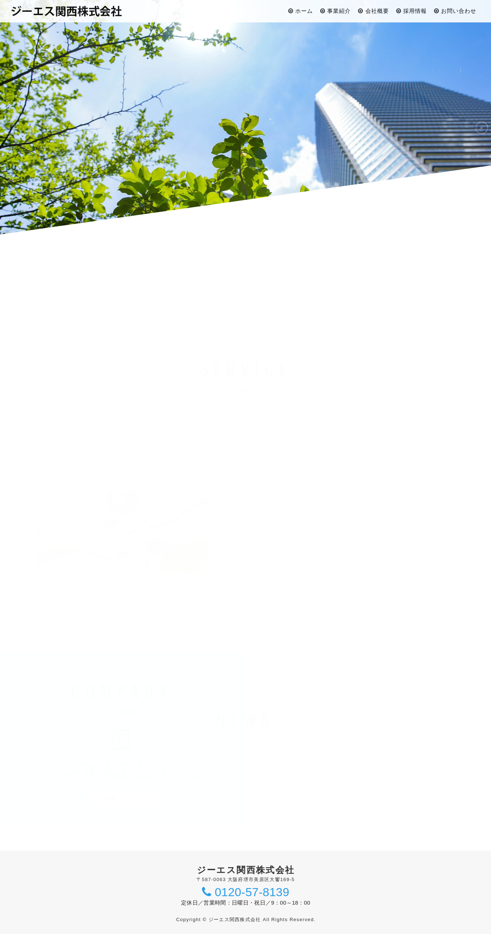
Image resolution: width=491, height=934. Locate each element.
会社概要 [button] (373, 11)
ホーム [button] (300, 11)
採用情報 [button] (411, 11)
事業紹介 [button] (335, 11)
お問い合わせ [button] (455, 11)
